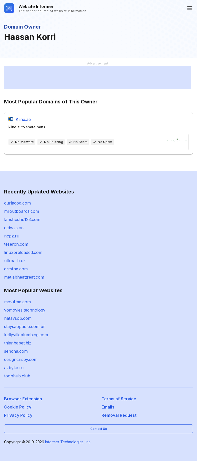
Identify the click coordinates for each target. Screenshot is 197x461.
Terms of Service (119, 398)
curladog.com (17, 203)
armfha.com (16, 268)
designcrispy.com (20, 359)
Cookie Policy (17, 407)
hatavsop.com (18, 318)
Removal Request (119, 415)
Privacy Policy (18, 415)
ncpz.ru (11, 235)
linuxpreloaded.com (23, 252)
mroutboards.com (21, 211)
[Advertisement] (97, 78)
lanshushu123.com (22, 219)
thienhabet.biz (17, 342)
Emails (108, 407)
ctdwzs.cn (14, 227)
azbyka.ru (14, 367)
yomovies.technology (24, 310)
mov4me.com (17, 301)
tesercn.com (16, 244)
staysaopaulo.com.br (24, 326)
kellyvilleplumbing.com (26, 334)
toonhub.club (17, 375)
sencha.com (16, 351)
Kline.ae (23, 119)
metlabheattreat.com (24, 277)
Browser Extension (23, 398)
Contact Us (98, 429)
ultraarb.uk (15, 260)
